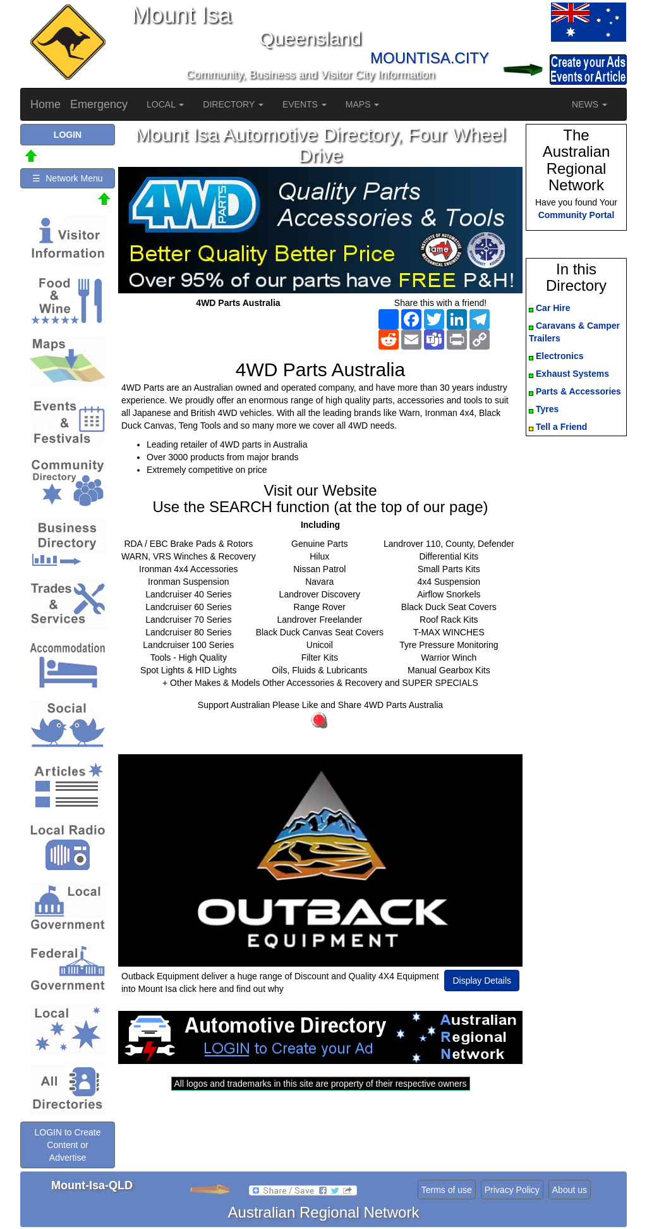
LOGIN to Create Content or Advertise (67, 1145)
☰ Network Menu (67, 178)
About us (569, 1190)
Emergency (99, 104)
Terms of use (446, 1190)
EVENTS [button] (304, 104)
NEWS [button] (589, 104)
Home (45, 104)
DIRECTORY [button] (233, 104)
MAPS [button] (363, 104)
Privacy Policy (512, 1190)
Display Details (481, 980)
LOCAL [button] (165, 104)
